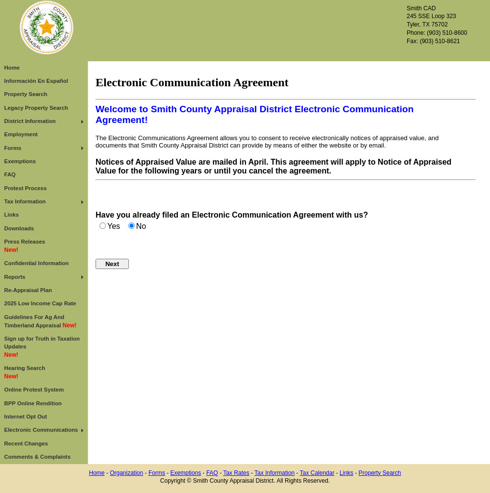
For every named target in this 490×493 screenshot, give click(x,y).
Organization (126, 472)
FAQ (10, 174)
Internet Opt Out (25, 416)
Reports (14, 277)
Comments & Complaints (37, 457)
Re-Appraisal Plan (28, 290)
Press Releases (25, 246)
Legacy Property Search (36, 108)
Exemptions (20, 161)
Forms (13, 148)
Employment (21, 134)
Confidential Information (36, 263)
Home (12, 68)
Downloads (19, 228)
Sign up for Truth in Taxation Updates (42, 347)
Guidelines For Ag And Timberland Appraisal (40, 321)
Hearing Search (25, 372)
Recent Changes (26, 443)
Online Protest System (34, 390)
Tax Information (25, 201)
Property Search (26, 94)
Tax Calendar (317, 472)
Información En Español (36, 81)
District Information (30, 121)
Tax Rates (236, 472)
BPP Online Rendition (33, 403)
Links (11, 215)
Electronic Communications (41, 430)
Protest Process (25, 188)
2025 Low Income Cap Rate (40, 303)
